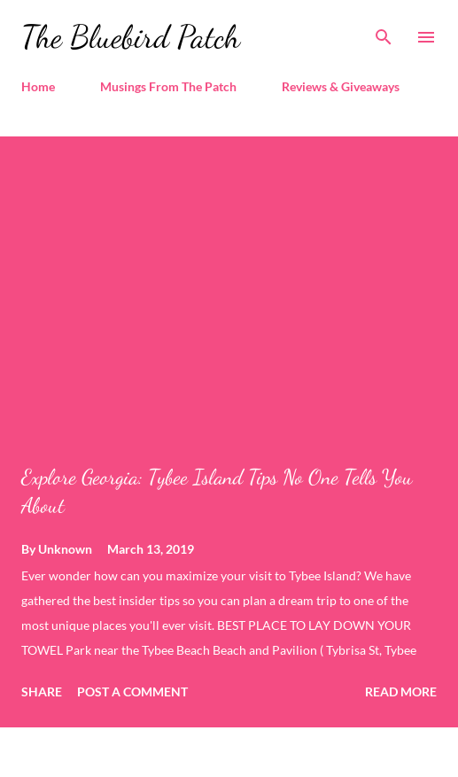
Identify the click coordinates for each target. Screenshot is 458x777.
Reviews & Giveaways (341, 86)
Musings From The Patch (168, 86)
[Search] (383, 32)
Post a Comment (132, 691)
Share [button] (41, 691)
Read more (401, 691)
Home (38, 86)
